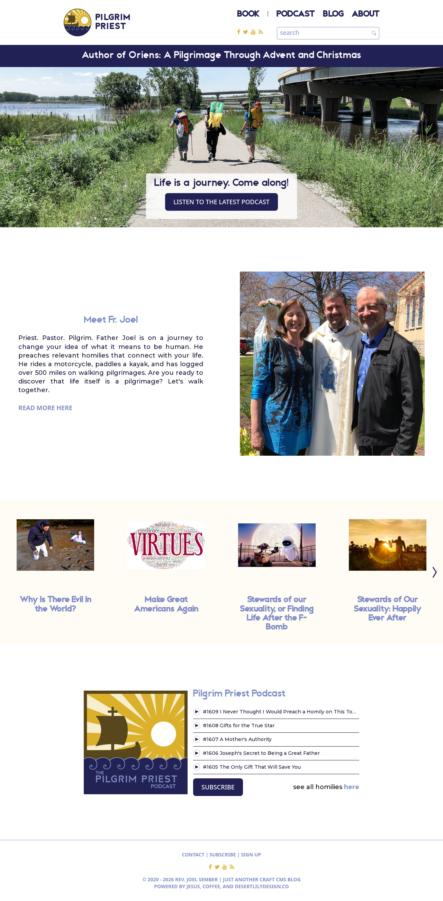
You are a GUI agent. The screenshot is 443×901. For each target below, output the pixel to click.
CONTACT (193, 854)
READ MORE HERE (45, 408)
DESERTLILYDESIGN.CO (262, 886)
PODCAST (296, 14)
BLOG (333, 14)
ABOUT (365, 14)
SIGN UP (251, 854)
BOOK (248, 14)
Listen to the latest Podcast (221, 202)
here (351, 787)
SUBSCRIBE (218, 787)
